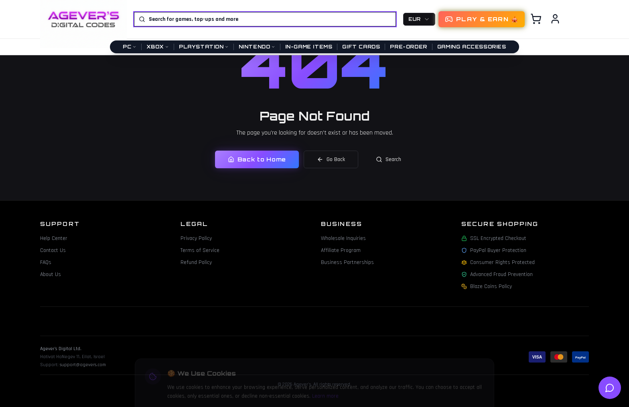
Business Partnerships (347, 262)
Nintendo (257, 47)
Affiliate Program (341, 250)
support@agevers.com (83, 365)
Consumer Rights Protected (498, 262)
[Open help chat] (610, 388)
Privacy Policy (196, 238)
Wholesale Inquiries (343, 238)
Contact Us (53, 250)
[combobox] (419, 19)
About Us (50, 274)
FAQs (45, 262)
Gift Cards (361, 47)
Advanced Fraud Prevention (497, 274)
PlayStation (204, 47)
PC (129, 47)
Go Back (331, 159)
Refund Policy (196, 262)
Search (388, 159)
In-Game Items (309, 47)
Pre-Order (408, 47)
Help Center (53, 238)
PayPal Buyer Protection (493, 250)
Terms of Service (200, 250)
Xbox (157, 47)
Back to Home (257, 159)
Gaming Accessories (471, 47)
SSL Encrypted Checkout (493, 238)
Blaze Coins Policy (486, 286)
